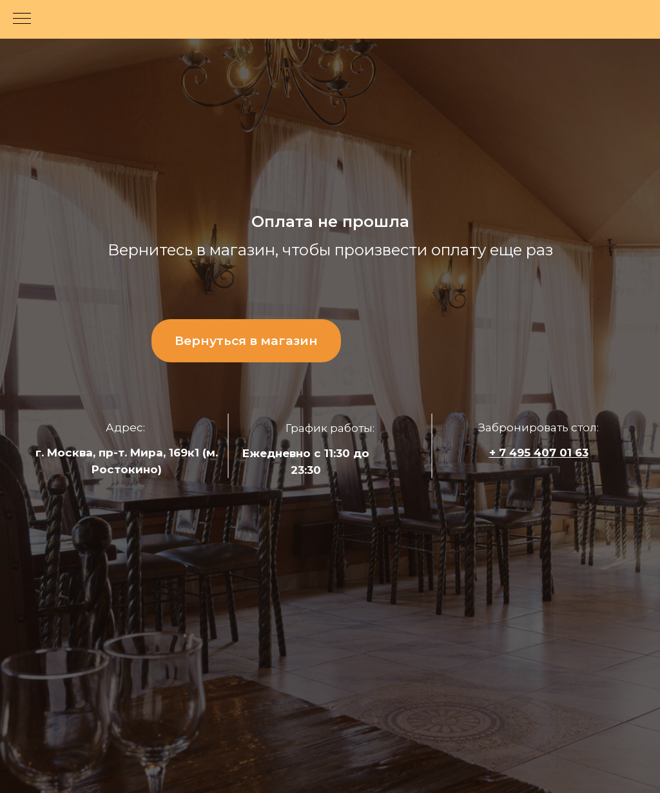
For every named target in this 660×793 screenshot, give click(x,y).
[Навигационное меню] (22, 19)
